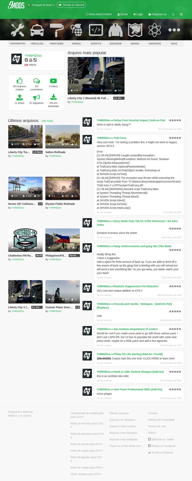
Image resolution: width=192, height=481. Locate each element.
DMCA (152, 432)
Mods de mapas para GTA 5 (86, 467)
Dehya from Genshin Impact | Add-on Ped (139, 120)
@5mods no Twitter (161, 439)
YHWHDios (33, 56)
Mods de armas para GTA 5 (86, 444)
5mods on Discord (160, 452)
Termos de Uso (157, 426)
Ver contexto (104, 129)
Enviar (122, 14)
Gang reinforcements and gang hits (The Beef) (142, 246)
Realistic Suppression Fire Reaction (135, 286)
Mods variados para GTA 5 (85, 474)
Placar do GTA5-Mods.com (125, 445)
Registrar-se (157, 14)
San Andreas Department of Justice (135, 329)
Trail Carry (119, 137)
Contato (152, 413)
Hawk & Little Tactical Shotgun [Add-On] (138, 371)
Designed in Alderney (20, 411)
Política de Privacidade (161, 419)
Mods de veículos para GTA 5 (86, 425)
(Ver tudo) (47, 120)
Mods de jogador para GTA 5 (86, 459)
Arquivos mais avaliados (123, 439)
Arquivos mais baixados (123, 432)
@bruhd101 (104, 358)
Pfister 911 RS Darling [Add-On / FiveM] (138, 354)
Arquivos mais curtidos (122, 426)
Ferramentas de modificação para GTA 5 (87, 415)
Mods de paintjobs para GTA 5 (87, 435)
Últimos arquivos (119, 413)
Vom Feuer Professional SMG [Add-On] (137, 389)
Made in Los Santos (19, 415)
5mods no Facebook (162, 446)
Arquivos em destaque (122, 419)
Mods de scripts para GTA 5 (86, 450)
